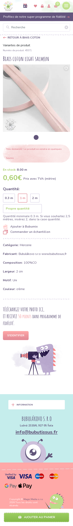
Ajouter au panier (36, 517)
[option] (36, 98)
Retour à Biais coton (24, 37)
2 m (35, 198)
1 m (22, 198)
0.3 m (9, 198)
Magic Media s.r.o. (33, 499)
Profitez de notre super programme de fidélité (36, 17)
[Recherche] (36, 27)
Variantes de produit (16, 45)
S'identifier (15, 335)
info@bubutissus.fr (37, 432)
